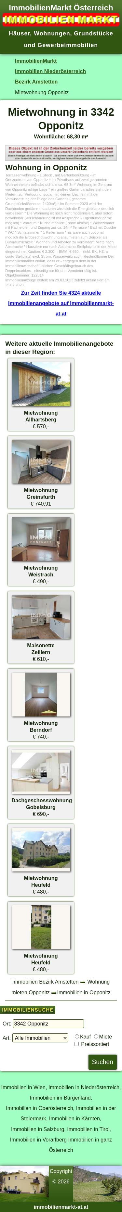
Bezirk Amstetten (36, 81)
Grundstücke (93, 33)
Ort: (7, 1023)
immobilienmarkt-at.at (61, 1207)
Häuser (19, 33)
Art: (7, 1038)
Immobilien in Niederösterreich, (84, 1087)
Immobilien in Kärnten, (75, 1118)
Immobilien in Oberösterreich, (40, 1108)
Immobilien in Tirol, (89, 1129)
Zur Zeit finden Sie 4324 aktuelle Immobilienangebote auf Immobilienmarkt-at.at (61, 303)
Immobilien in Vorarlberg (38, 1139)
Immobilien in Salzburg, (38, 1129)
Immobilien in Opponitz (83, 992)
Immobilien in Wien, (24, 1087)
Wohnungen (52, 33)
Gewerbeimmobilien (67, 45)
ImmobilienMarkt (36, 61)
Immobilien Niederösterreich (50, 71)
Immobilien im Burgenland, (61, 1098)
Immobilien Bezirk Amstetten (45, 982)
